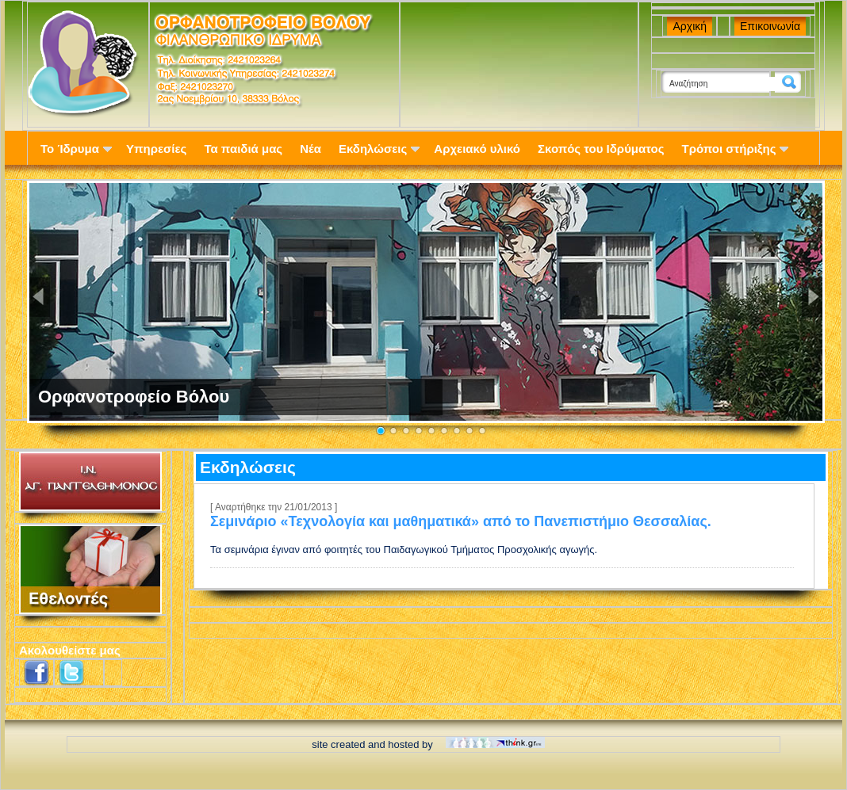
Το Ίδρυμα (76, 148)
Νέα (310, 148)
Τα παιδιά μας (243, 148)
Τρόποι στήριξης (735, 148)
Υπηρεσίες (156, 148)
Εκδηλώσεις (379, 148)
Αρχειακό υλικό (477, 148)
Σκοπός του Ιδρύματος (601, 148)
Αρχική (690, 26)
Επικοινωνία (770, 26)
